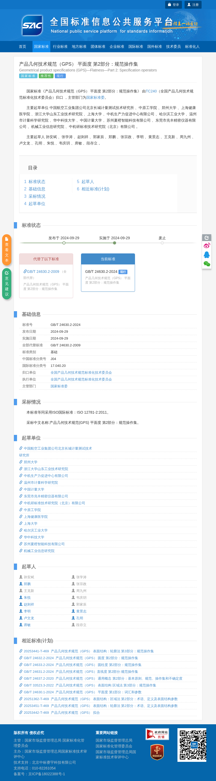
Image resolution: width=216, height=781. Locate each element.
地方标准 (79, 46)
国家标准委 (95, 97)
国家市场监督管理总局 (114, 740)
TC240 (151, 91)
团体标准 (98, 46)
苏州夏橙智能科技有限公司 (42, 544)
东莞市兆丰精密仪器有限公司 (43, 496)
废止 (162, 238)
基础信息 (37, 189)
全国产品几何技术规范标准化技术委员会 (81, 372)
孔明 (77, 618)
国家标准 (41, 46)
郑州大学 (28, 462)
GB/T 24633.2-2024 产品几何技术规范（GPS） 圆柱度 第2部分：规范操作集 (80, 665)
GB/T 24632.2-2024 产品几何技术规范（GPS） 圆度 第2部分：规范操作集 (78, 658)
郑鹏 (25, 584)
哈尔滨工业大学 (33, 530)
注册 (193, 5)
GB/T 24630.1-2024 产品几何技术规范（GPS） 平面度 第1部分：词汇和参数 (80, 692)
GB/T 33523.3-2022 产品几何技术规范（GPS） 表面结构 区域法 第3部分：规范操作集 (87, 685)
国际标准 (135, 46)
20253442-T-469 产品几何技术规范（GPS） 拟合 (59, 713)
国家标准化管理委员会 (114, 746)
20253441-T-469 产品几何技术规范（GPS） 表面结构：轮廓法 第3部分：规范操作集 (86, 651)
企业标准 (117, 46)
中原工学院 (30, 510)
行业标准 (60, 46)
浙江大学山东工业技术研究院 (43, 469)
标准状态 (37, 181)
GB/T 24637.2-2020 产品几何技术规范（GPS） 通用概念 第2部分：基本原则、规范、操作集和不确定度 (100, 678)
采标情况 (37, 196)
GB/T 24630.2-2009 (41, 271)
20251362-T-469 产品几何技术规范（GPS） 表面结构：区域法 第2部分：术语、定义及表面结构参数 (98, 699)
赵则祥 (26, 604)
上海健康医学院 (33, 517)
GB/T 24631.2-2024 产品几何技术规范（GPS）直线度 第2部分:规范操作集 (78, 672)
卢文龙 (26, 618)
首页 (22, 46)
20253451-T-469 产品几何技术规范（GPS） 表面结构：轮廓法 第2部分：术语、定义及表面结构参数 (98, 706)
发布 (63, 238)
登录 (173, 5)
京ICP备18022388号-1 (46, 774)
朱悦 (25, 598)
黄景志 (79, 611)
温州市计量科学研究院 (38, 483)
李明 (25, 611)
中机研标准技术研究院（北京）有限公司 (52, 503)
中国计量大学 (31, 489)
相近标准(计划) (96, 189)
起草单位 (37, 203)
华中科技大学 (31, 537)
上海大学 (28, 523)
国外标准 (154, 46)
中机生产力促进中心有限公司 (43, 476)
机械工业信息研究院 (37, 551)
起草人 (88, 181)
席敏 (25, 625)
